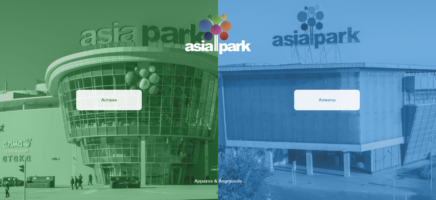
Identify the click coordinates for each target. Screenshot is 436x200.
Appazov (203, 181)
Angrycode (230, 181)
